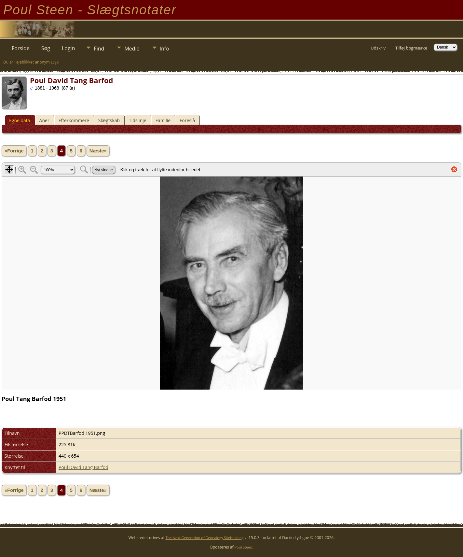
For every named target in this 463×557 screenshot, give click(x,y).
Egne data (19, 120)
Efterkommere (74, 120)
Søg (45, 48)
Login (68, 48)
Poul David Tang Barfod (83, 467)
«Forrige (14, 150)
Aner (44, 120)
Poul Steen (243, 547)
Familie (163, 120)
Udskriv (378, 48)
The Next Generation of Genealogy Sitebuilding (205, 537)
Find (99, 48)
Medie (131, 48)
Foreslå (187, 120)
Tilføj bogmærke (411, 48)
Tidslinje (137, 120)
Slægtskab (109, 120)
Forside (21, 48)
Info (164, 48)
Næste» (98, 150)
